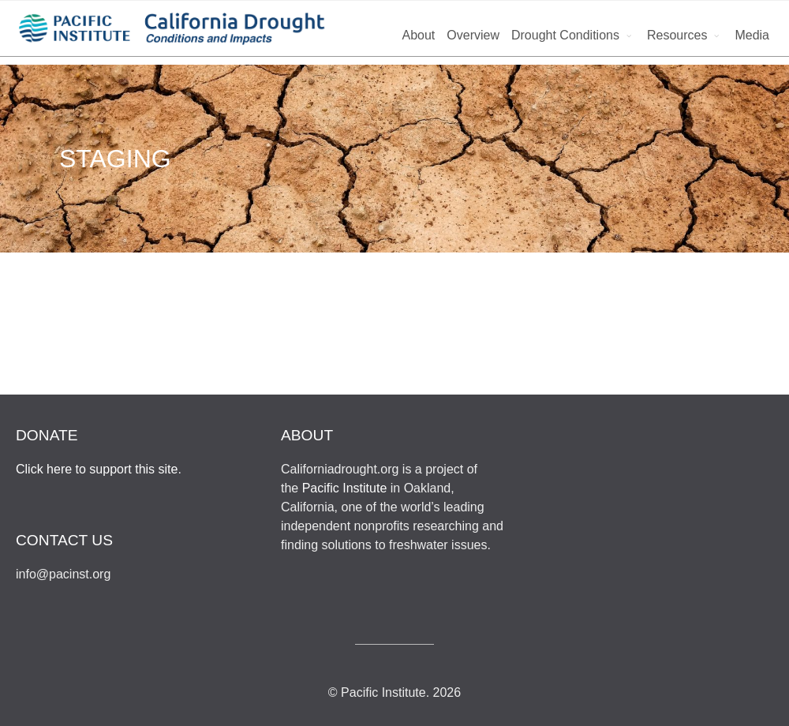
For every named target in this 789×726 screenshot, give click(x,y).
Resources (677, 35)
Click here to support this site (97, 469)
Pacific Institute (344, 488)
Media (752, 35)
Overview (473, 35)
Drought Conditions (565, 35)
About (418, 35)
